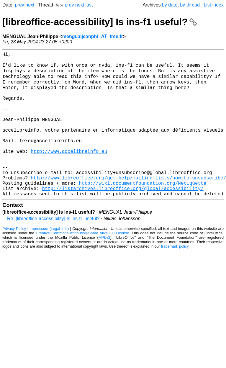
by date (169, 4)
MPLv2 (104, 268)
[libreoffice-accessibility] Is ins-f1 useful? (99, 22)
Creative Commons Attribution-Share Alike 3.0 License (82, 263)
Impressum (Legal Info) (49, 259)
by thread (190, 4)
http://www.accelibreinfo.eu (69, 172)
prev (19, 4)
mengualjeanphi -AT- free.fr (92, 36)
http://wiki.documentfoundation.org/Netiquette (142, 211)
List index (214, 4)
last (89, 4)
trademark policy (175, 276)
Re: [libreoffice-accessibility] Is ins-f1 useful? (53, 248)
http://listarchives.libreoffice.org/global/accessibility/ (122, 217)
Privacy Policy (14, 259)
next (29, 4)
